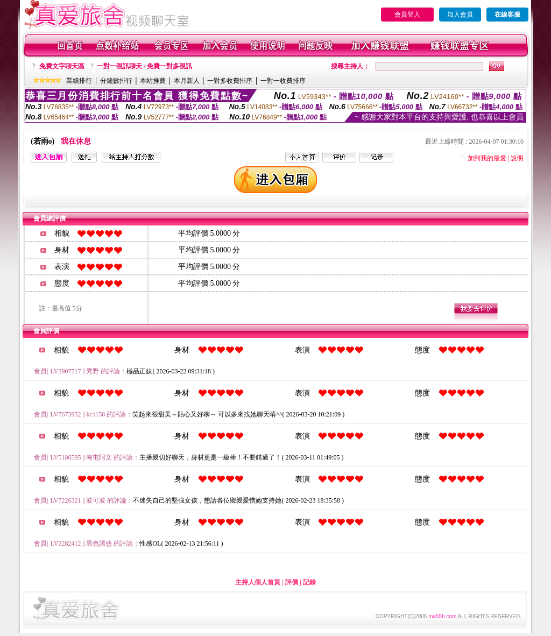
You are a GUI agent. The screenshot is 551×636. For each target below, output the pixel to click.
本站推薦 (153, 80)
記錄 (309, 582)
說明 (517, 158)
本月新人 (187, 80)
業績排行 (79, 80)
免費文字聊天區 (61, 66)
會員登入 (407, 14)
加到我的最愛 (487, 158)
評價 (291, 582)
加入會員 (460, 14)
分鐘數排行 (116, 80)
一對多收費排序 (229, 80)
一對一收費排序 (283, 80)
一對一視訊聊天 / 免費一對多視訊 (144, 66)
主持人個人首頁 (257, 582)
